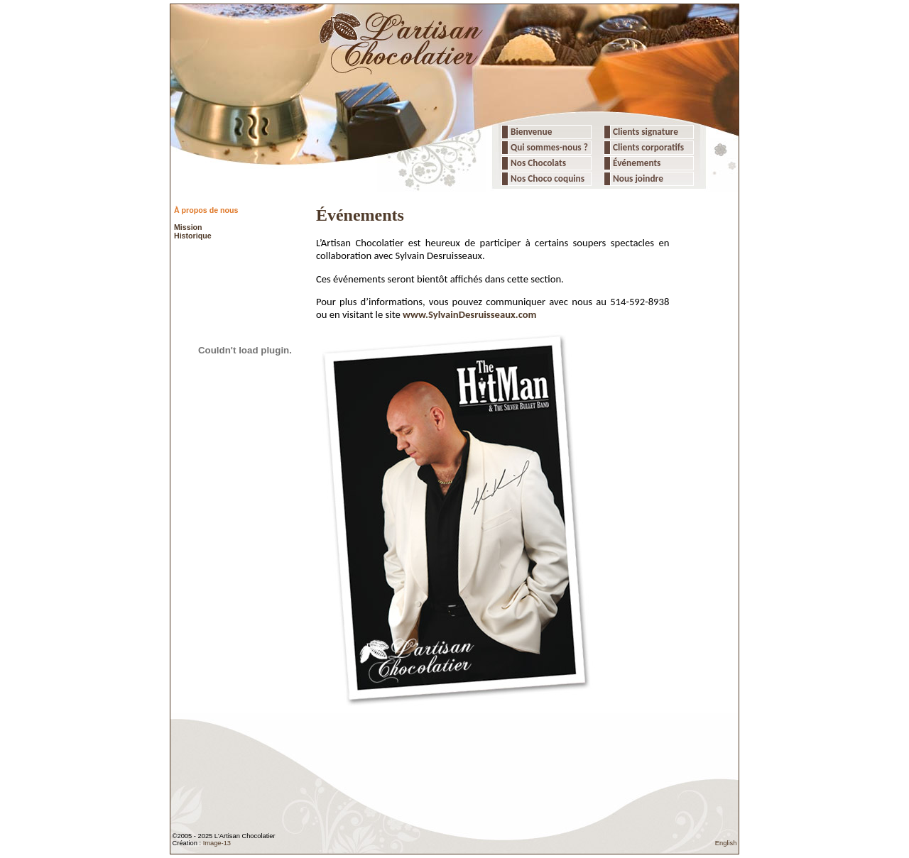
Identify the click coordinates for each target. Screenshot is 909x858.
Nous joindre (637, 178)
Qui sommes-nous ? (549, 147)
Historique (193, 235)
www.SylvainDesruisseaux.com (470, 314)
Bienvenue (530, 132)
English (726, 843)
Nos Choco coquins (546, 178)
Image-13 (217, 843)
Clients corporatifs (647, 147)
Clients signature (644, 132)
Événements (635, 163)
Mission (188, 227)
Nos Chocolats (537, 163)
